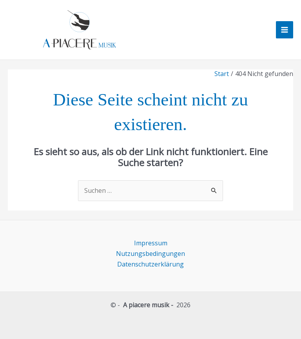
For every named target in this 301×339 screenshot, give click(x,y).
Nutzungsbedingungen (150, 253)
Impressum (150, 243)
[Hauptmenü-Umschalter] (284, 29)
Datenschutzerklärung (150, 264)
